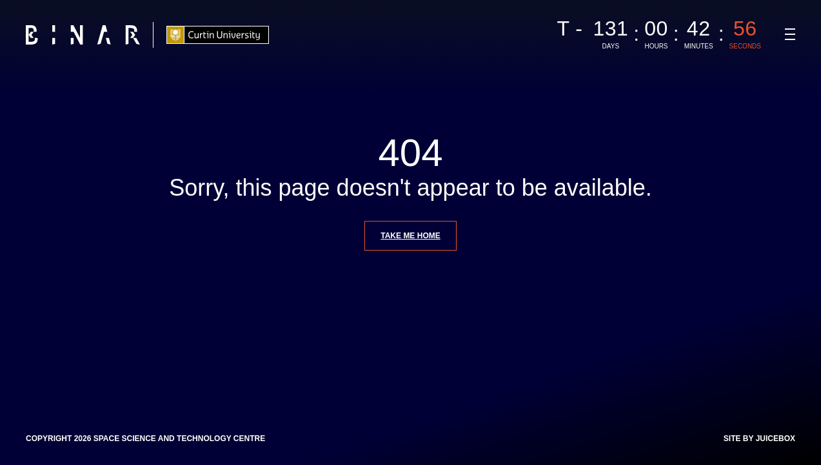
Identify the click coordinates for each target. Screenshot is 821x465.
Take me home (410, 235)
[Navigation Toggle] (790, 34)
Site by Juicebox (759, 438)
